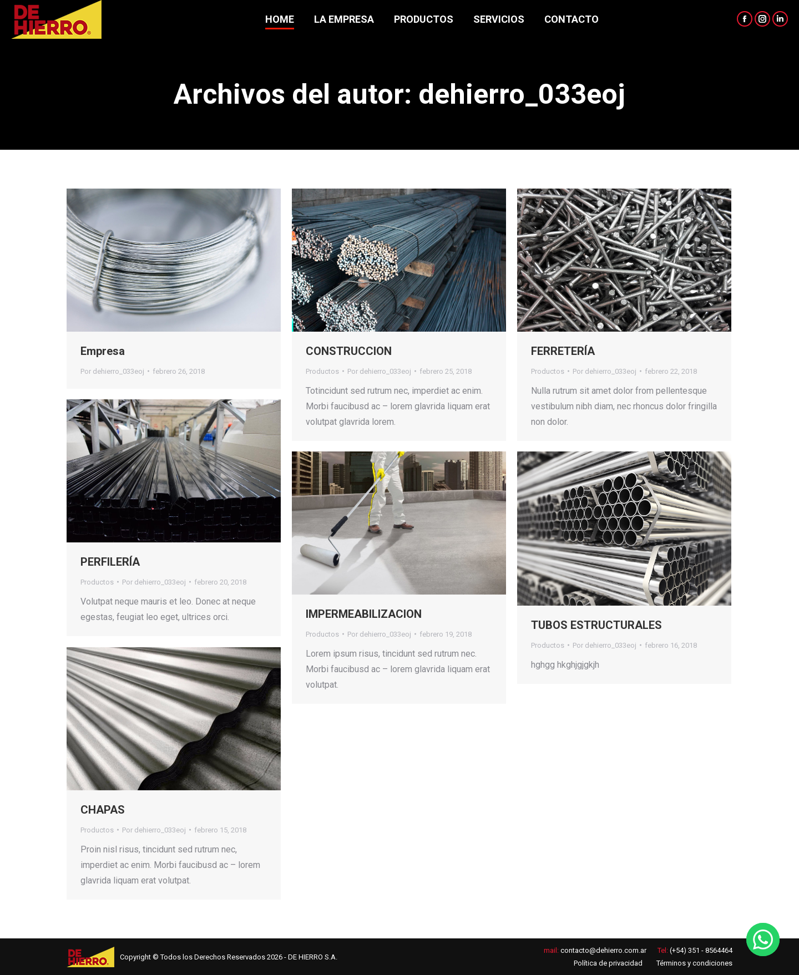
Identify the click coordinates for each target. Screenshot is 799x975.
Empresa (102, 351)
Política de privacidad (608, 963)
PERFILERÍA (110, 561)
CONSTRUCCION (349, 351)
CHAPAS (102, 809)
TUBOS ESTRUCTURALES (596, 625)
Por (112, 371)
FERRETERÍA (563, 351)
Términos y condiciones (694, 963)
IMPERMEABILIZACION (364, 614)
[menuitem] (279, 19)
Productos (322, 371)
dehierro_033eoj (521, 94)
